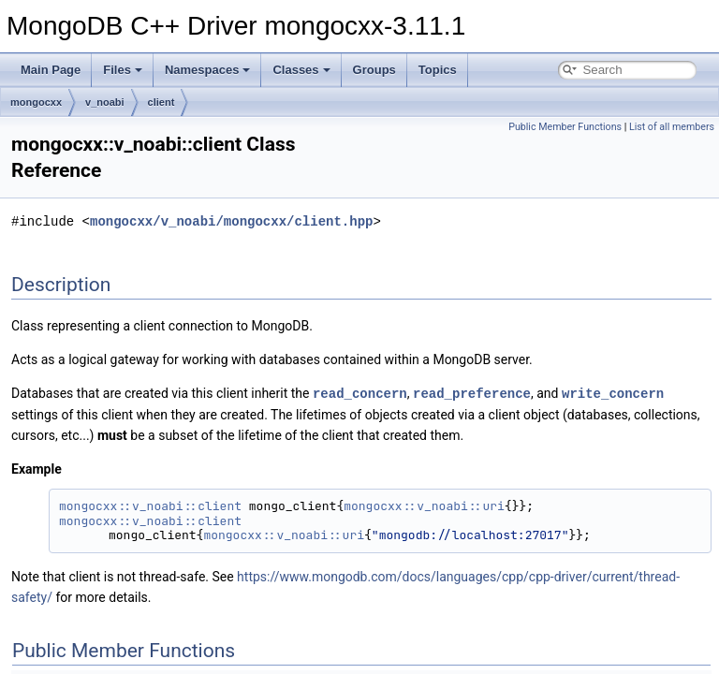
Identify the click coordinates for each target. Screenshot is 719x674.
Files (122, 70)
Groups (374, 70)
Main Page (51, 70)
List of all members (671, 127)
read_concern (360, 393)
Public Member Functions (565, 127)
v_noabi (105, 102)
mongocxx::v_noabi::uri (424, 505)
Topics (437, 70)
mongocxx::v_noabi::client (150, 505)
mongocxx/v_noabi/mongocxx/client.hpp (231, 221)
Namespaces (208, 70)
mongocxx (36, 102)
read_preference (472, 393)
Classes (301, 70)
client (161, 102)
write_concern (613, 393)
